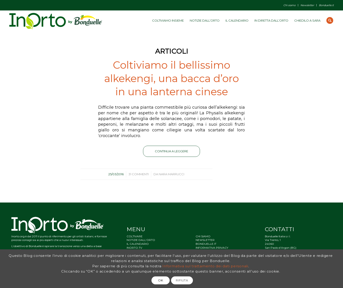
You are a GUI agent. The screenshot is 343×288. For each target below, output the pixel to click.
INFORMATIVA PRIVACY (212, 247)
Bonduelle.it (326, 5)
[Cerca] (329, 20)
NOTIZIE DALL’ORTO (141, 240)
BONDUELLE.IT (206, 243)
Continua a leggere (171, 151)
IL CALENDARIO (138, 243)
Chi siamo (289, 5)
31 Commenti (138, 174)
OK (160, 280)
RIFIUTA (182, 280)
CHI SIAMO (203, 236)
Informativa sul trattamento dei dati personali (205, 266)
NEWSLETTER (205, 240)
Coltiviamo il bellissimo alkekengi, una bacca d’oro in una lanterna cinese (171, 78)
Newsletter (307, 5)
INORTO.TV (134, 247)
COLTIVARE (135, 236)
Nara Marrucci (171, 174)
